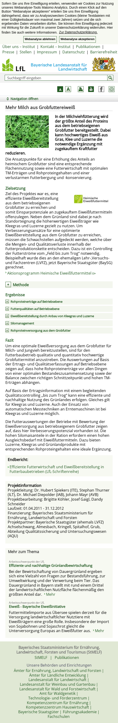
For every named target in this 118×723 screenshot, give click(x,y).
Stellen (26, 52)
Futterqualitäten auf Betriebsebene (35, 309)
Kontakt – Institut (55, 46)
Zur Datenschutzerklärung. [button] (78, 32)
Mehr (50, 594)
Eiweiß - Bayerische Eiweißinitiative (37, 606)
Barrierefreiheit (103, 52)
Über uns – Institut (18, 46)
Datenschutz (73, 52)
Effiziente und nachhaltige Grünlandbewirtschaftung (50, 565)
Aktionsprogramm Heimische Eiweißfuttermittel (51, 273)
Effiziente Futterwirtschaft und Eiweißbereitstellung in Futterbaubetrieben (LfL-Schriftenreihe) (57, 469)
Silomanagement (22, 323)
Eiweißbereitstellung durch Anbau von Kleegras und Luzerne (52, 316)
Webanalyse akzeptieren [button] (77, 39)
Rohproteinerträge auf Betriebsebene (36, 302)
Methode (21, 284)
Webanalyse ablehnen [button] (40, 39)
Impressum (47, 52)
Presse (8, 52)
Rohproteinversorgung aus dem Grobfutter (41, 330)
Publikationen (88, 46)
